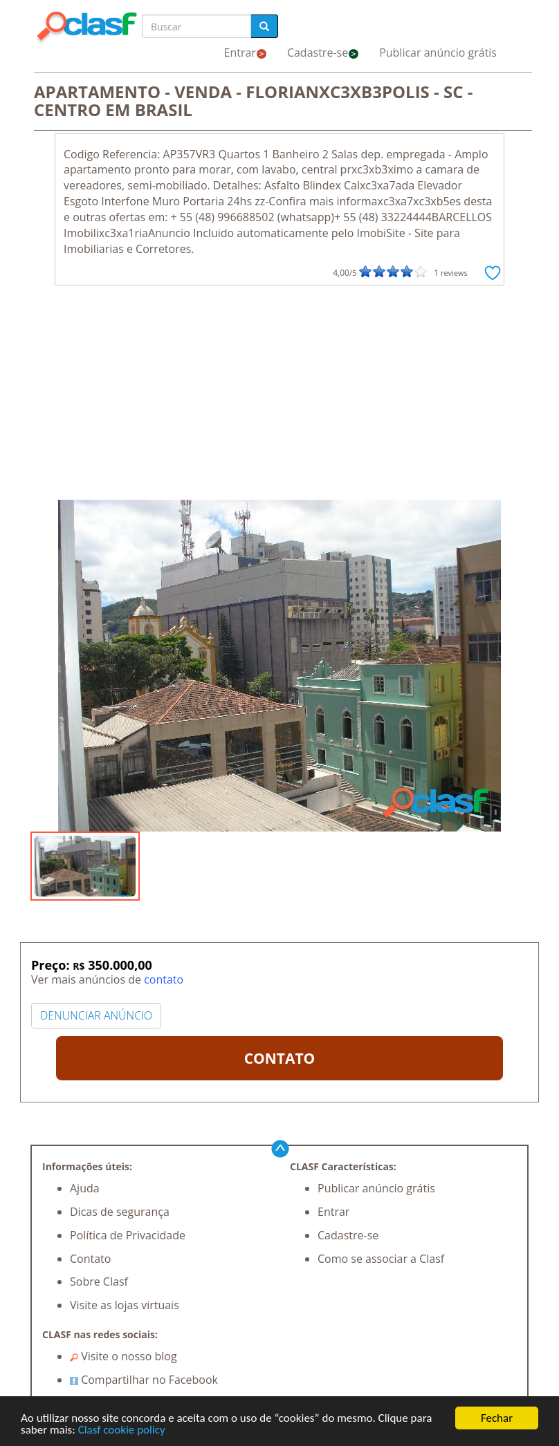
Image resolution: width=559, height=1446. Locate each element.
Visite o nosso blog (123, 1356)
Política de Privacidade (127, 1235)
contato (163, 979)
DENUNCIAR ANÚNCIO (96, 1015)
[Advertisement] (279, 396)
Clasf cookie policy (121, 1430)
